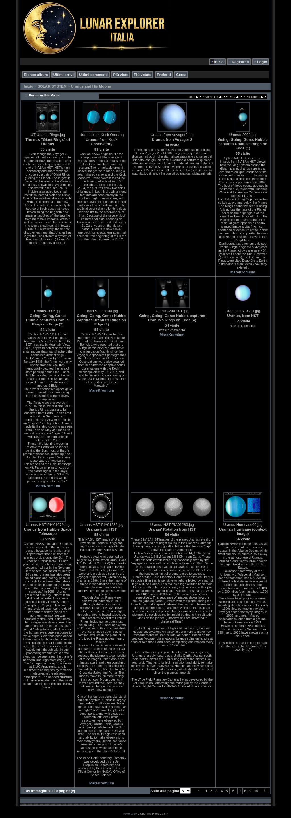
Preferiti (164, 75)
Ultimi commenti (93, 75)
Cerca (181, 75)
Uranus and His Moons (91, 86)
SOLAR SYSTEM (52, 86)
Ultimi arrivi (63, 75)
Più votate (142, 75)
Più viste (120, 75)
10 (256, 791)
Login (262, 62)
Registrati (240, 62)
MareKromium (242, 272)
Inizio (218, 62)
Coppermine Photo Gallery (153, 813)
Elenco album (36, 75)
